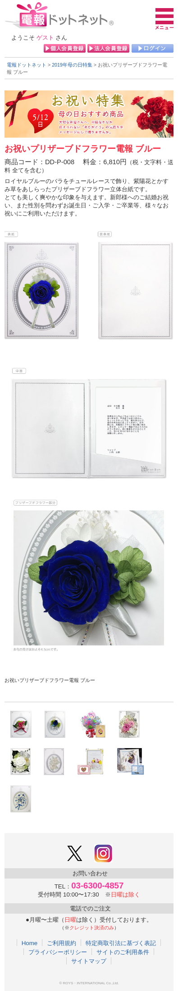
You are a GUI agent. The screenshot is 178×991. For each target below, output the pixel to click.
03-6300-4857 (97, 885)
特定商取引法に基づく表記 (121, 943)
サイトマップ (88, 961)
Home (30, 943)
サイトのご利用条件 (122, 952)
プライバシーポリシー (57, 952)
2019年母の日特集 (72, 64)
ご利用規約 (61, 943)
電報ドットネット (26, 64)
